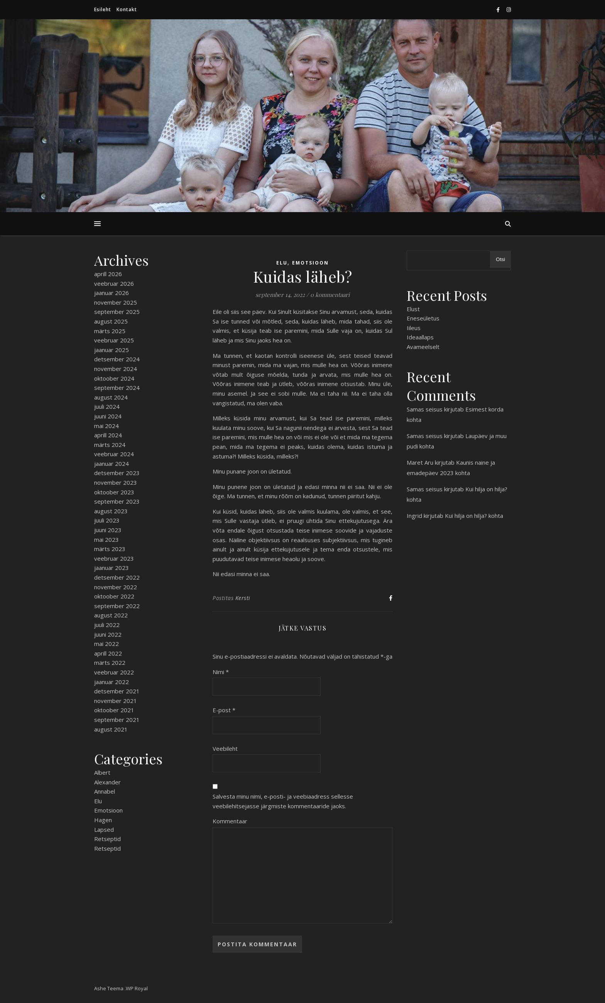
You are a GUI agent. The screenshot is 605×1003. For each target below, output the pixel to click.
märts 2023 (109, 549)
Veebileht (225, 748)
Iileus (414, 328)
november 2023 (115, 482)
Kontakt (127, 9)
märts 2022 (109, 662)
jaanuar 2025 (111, 350)
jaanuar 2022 (111, 682)
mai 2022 (106, 643)
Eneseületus (423, 318)
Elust (413, 309)
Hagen (103, 820)
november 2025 (115, 302)
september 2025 (117, 311)
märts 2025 (109, 331)
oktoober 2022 (114, 596)
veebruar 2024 (114, 454)
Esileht (102, 9)
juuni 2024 (108, 416)
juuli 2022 (107, 625)
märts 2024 (109, 444)
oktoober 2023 (114, 492)
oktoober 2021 (114, 710)
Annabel (104, 791)
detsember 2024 (117, 359)
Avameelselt (423, 347)
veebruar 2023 (114, 558)
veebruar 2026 (114, 283)
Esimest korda (484, 409)
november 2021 (115, 701)
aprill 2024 (108, 435)
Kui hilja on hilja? (486, 489)
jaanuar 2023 (111, 567)
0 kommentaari (330, 294)
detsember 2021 (117, 691)
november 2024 (115, 369)
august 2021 (111, 729)
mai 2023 (106, 539)
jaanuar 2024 (111, 463)
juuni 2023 (108, 530)
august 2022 (111, 615)
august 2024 (111, 397)
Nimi (221, 672)
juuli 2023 (107, 520)
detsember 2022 (117, 577)
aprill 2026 (108, 274)
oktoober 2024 (114, 378)
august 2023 (111, 511)
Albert (102, 772)
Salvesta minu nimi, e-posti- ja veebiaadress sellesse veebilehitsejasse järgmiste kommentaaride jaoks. (283, 801)
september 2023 (117, 501)
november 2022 (115, 587)
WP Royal (137, 988)
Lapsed (104, 829)
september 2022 (117, 606)
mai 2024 (106, 426)
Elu (98, 801)
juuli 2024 (107, 406)
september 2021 (117, 719)
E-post (224, 710)
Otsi (500, 259)
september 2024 (117, 387)
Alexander (107, 782)
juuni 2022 (108, 634)
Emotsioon (108, 810)
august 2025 (111, 321)
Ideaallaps (420, 337)
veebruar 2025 (114, 340)
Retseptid (107, 839)
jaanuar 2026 (111, 293)
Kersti (242, 598)
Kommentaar (230, 821)
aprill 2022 (108, 653)
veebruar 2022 (114, 672)
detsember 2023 (117, 473)
